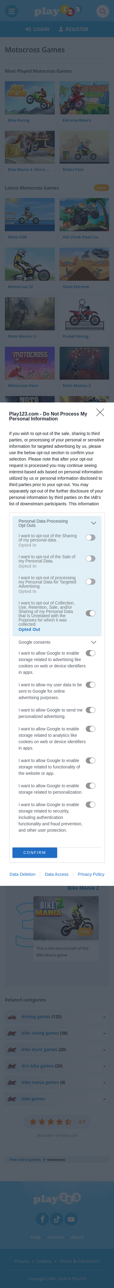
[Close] (102, 414)
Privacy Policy (91, 874)
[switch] (90, 537)
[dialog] (57, 644)
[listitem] (57, 523)
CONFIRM (34, 852)
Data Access (56, 874)
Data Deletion (23, 874)
